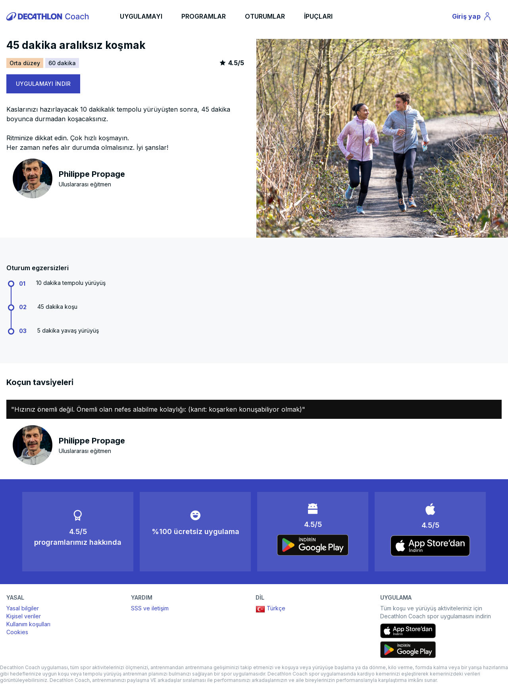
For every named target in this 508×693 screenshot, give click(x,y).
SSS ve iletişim (150, 608)
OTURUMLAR (265, 16)
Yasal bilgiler (22, 608)
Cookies (17, 632)
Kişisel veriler (23, 616)
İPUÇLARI (318, 16)
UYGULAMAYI (141, 16)
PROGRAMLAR (203, 16)
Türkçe (270, 609)
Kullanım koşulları (28, 624)
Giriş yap (472, 17)
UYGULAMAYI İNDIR (43, 83)
